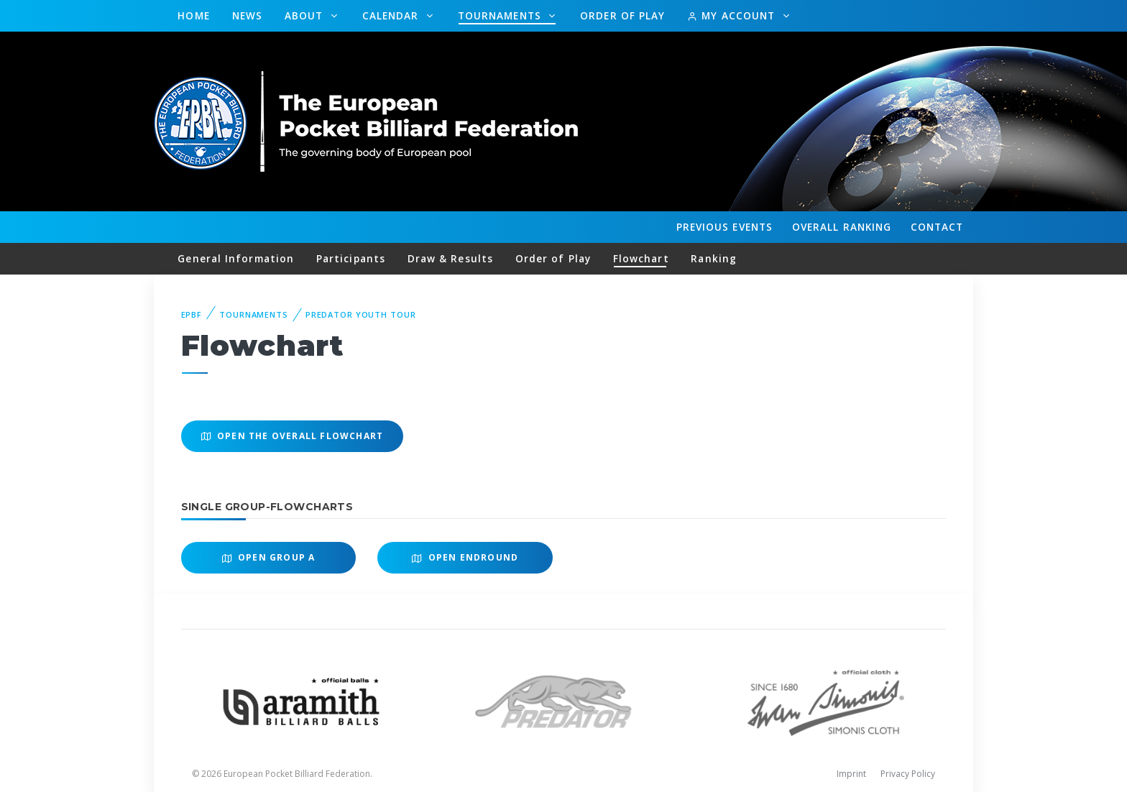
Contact (937, 227)
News (247, 15)
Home (193, 15)
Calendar (392, 15)
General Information (236, 258)
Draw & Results (450, 258)
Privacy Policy (907, 774)
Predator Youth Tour (360, 314)
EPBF (192, 314)
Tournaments (501, 15)
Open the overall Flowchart (292, 436)
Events (724, 227)
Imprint (851, 774)
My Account (732, 15)
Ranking (841, 227)
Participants (350, 258)
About (306, 15)
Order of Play (622, 15)
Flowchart (641, 258)
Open (269, 557)
